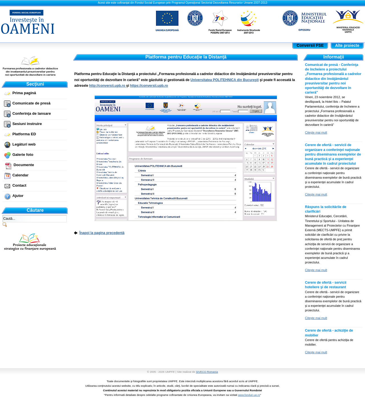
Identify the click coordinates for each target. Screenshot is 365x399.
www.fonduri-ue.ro (249, 394)
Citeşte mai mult (316, 132)
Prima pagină (24, 93)
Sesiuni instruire (27, 124)
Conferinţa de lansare (31, 113)
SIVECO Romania (207, 371)
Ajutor (17, 196)
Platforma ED (24, 134)
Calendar (20, 175)
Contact (19, 185)
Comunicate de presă (31, 103)
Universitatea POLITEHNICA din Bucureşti (224, 80)
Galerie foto (22, 154)
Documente (23, 165)
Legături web (23, 144)
